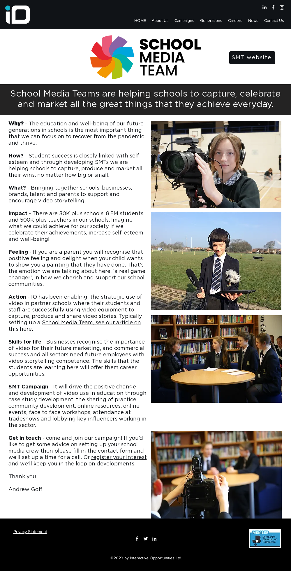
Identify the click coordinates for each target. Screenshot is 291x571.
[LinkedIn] (264, 7)
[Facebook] (273, 7)
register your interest (119, 457)
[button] (184, 20)
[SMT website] (252, 57)
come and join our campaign (83, 438)
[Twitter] (146, 539)
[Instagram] (282, 7)
